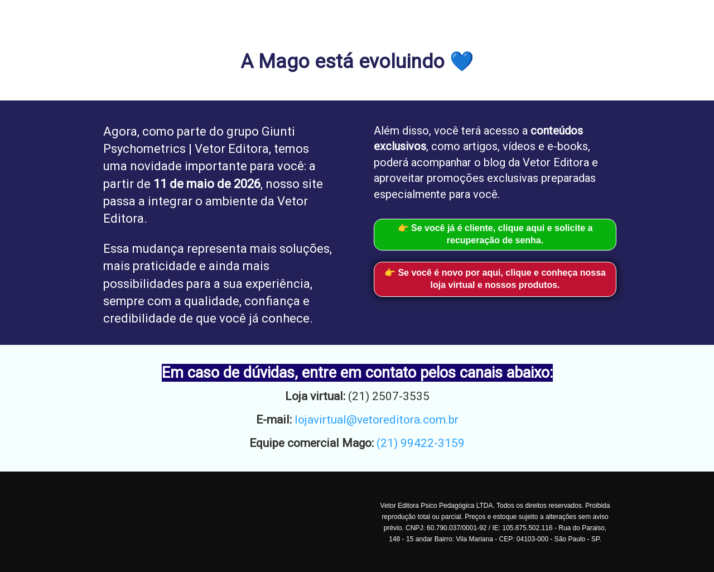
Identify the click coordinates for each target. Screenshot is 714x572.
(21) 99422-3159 (421, 443)
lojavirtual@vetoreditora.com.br (377, 419)
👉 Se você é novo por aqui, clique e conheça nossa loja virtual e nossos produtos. (495, 279)
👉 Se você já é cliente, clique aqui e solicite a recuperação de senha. (495, 234)
